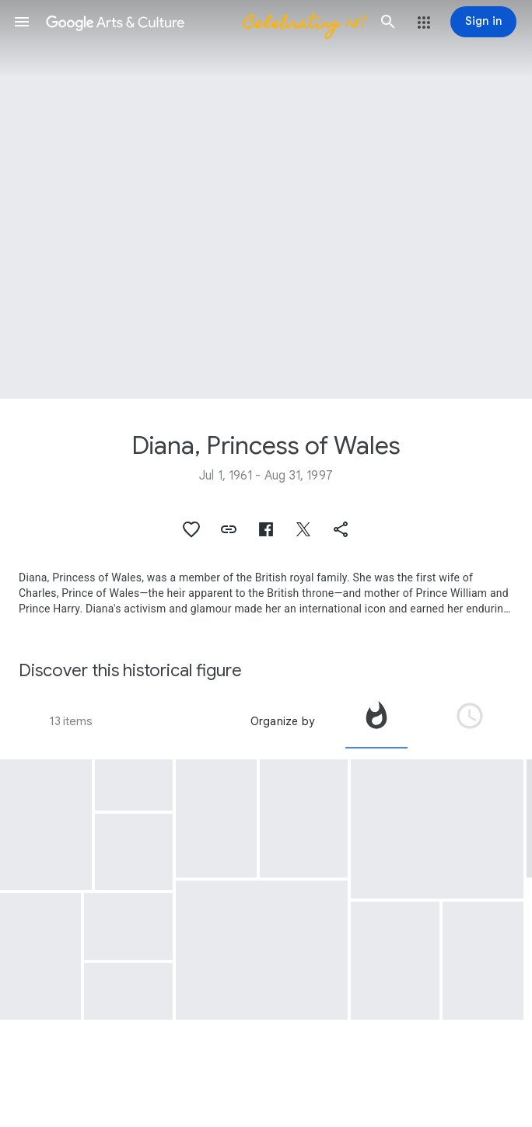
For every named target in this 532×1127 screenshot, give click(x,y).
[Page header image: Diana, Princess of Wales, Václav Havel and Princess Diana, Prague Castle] (266, 199)
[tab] (376, 721)
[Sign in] (483, 21)
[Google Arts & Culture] (205, 22)
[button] (21, 21)
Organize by (282, 721)
